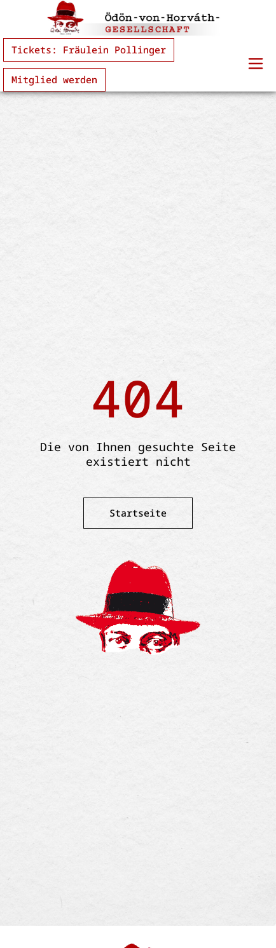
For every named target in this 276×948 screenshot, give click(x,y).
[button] (255, 65)
